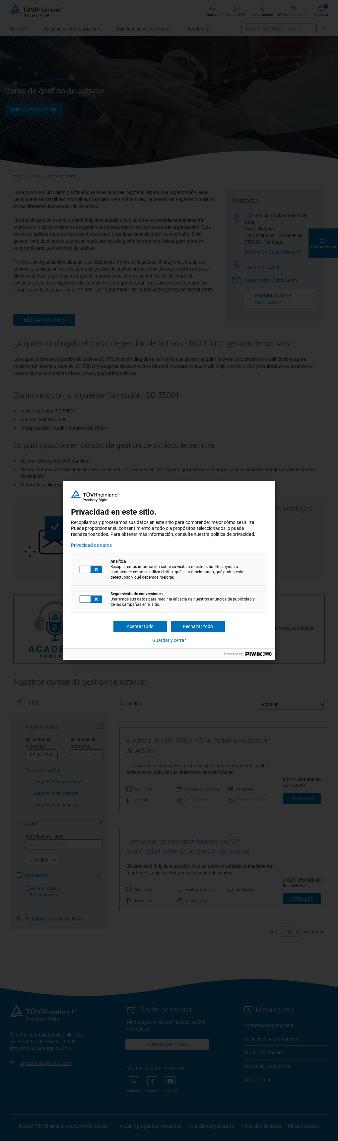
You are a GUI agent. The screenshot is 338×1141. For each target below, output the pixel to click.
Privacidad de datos (91, 545)
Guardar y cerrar (169, 640)
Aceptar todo (140, 626)
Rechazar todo (198, 626)
